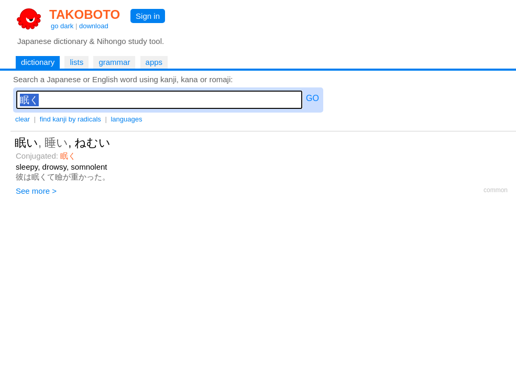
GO (312, 98)
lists (76, 62)
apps (154, 62)
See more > (36, 190)
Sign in (148, 16)
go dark (62, 26)
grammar (114, 62)
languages (126, 119)
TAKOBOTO (84, 14)
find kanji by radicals (70, 119)
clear (22, 119)
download (93, 26)
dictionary (37, 62)
